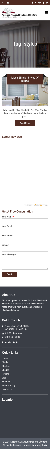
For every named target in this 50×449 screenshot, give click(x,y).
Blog (4, 377)
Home (5, 358)
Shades (5, 370)
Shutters (6, 366)
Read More (25, 123)
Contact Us (7, 389)
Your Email (8, 226)
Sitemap (6, 381)
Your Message (9, 254)
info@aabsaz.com (14, 333)
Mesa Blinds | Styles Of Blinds (25, 79)
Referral (5, 374)
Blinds (5, 362)
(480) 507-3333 (12, 337)
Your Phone (8, 235)
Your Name (8, 216)
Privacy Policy (8, 385)
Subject (5, 245)
